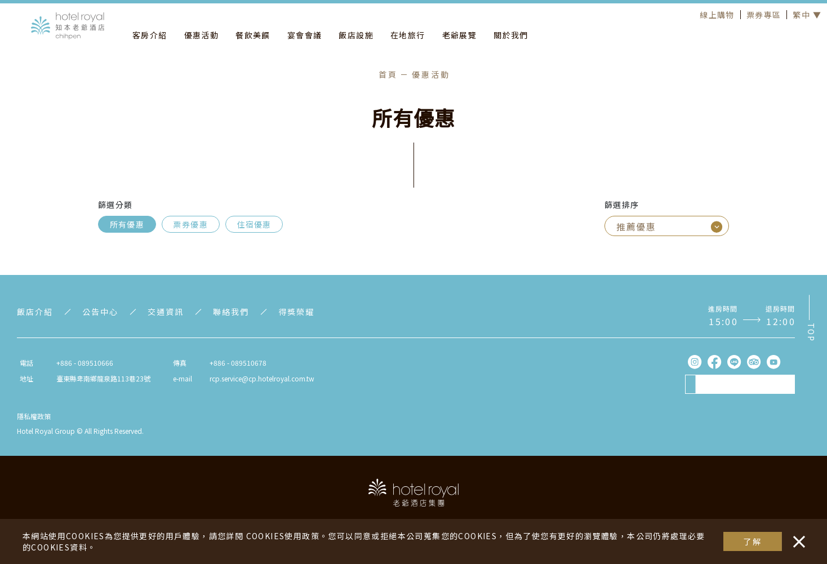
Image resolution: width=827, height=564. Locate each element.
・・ (797, 535)
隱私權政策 (34, 416)
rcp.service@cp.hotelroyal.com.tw (262, 378)
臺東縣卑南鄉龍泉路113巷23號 (103, 378)
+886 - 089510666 (84, 362)
